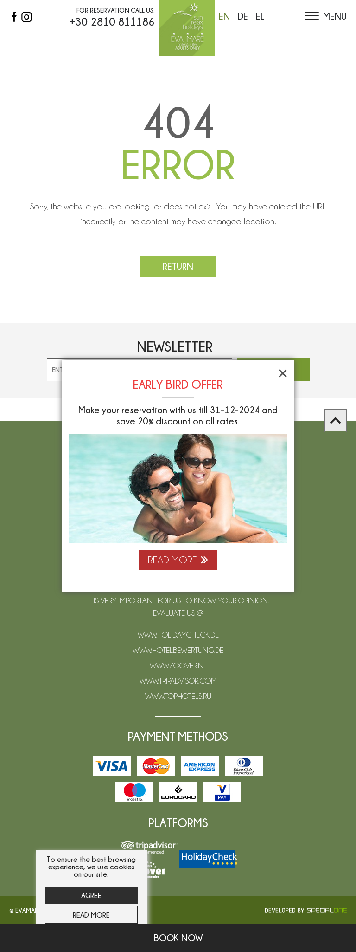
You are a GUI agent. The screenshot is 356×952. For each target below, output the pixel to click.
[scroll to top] (335, 420)
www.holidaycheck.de (178, 635)
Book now (178, 938)
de (243, 16)
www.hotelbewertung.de (178, 650)
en (224, 16)
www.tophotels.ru (178, 696)
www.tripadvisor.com (178, 681)
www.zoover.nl (178, 665)
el (260, 16)
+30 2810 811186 (112, 21)
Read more (91, 915)
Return (178, 266)
